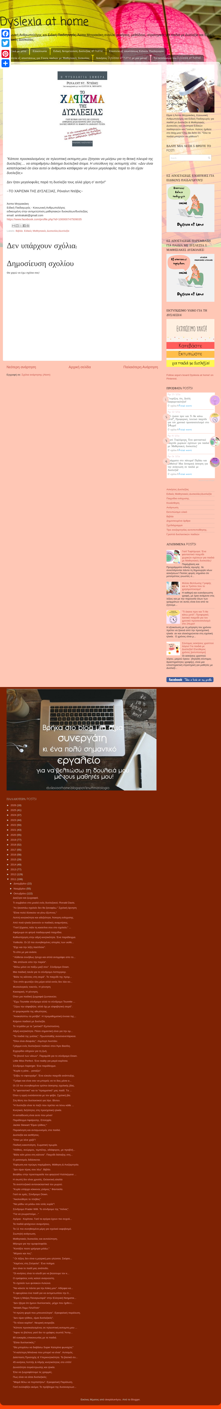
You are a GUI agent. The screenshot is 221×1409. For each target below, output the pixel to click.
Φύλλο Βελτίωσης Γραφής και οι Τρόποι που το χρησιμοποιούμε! (196, 586)
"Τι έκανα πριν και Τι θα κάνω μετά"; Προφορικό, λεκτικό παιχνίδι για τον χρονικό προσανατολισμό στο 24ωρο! (188, 420)
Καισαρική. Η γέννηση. (25, 991)
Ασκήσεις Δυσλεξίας (177, 489)
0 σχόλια (172, 405)
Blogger (135, 1399)
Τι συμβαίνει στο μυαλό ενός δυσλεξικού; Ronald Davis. (44, 902)
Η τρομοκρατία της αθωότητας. (30, 1011)
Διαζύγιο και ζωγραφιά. (26, 897)
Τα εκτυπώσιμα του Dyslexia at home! (177, 58)
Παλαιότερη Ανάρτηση (140, 367)
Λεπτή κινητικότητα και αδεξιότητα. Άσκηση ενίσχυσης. (43, 917)
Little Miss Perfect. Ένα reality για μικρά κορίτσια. (40, 1060)
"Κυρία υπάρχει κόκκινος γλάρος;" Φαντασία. (38, 1189)
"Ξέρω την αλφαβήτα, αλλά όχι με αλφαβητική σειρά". (43, 1006)
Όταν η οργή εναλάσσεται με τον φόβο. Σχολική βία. (42, 1095)
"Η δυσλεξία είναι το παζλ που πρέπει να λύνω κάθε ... (43, 1105)
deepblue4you (113, 1399)
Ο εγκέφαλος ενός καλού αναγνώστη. (34, 1278)
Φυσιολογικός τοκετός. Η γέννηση (32, 986)
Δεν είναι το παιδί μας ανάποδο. (31, 1268)
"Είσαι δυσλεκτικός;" (24, 1342)
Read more (185, 405)
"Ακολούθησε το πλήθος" (27, 1199)
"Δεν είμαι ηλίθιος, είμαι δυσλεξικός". (33, 1317)
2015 (14, 859)
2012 (14, 874)
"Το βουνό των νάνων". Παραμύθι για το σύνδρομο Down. (45, 1055)
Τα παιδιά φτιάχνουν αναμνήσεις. (31, 1224)
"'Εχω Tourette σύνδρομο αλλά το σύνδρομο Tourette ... (44, 1001)
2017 (14, 849)
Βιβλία (19, 230)
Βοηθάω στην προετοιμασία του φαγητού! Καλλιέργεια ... (45, 1174)
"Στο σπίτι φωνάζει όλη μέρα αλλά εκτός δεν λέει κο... (42, 981)
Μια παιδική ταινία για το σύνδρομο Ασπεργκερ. (39, 972)
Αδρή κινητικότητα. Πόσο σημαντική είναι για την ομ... (43, 1031)
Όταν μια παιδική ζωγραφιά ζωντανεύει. (35, 996)
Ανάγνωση (172, 507)
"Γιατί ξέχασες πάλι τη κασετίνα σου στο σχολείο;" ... (42, 927)
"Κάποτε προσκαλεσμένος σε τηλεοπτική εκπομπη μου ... (45, 1327)
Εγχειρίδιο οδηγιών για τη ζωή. (30, 1051)
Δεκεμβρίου (20, 883)
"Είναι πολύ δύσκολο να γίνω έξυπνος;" (35, 912)
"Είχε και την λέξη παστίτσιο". (29, 947)
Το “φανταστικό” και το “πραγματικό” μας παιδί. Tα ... (42, 1090)
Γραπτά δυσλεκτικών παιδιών (182, 534)
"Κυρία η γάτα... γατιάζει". (27, 1070)
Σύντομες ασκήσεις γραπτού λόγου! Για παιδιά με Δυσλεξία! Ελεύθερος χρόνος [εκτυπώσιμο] (198, 648)
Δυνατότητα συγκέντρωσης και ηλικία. (34, 1367)
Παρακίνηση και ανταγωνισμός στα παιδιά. (37, 1130)
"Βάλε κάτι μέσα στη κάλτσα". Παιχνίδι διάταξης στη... (43, 1154)
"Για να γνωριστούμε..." (26, 1214)
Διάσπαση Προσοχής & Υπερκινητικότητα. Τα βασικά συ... (45, 1357)
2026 (14, 805)
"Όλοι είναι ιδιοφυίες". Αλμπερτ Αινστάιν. (35, 1041)
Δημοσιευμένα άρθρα (178, 520)
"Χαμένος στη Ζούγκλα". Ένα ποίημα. (34, 1263)
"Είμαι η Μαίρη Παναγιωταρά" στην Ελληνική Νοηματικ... (44, 1298)
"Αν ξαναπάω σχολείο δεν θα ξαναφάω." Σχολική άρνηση (45, 907)
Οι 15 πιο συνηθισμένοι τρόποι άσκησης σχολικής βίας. (44, 1085)
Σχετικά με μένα (16, 51)
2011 (14, 879)
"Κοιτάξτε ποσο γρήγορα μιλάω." (31, 1248)
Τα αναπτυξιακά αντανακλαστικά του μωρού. (38, 1184)
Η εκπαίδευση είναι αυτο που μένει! (32, 1115)
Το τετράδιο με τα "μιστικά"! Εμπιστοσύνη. (36, 1026)
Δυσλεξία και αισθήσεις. (26, 1135)
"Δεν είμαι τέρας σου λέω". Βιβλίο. (32, 1169)
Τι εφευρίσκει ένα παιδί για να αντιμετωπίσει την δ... (42, 1293)
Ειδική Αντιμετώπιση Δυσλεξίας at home (78, 51)
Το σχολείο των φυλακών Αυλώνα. (32, 1283)
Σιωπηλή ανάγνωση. (24, 1233)
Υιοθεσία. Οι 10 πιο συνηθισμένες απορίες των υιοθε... (43, 942)
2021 (14, 829)
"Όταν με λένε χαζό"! (24, 1139)
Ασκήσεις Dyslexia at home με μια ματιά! (121, 58)
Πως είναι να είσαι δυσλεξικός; (30, 1377)
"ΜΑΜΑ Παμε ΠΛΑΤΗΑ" (26, 1307)
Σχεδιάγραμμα (174, 525)
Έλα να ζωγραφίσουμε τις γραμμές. (32, 1372)
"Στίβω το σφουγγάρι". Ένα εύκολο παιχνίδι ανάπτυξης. (44, 1075)
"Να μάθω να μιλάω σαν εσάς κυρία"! (34, 1204)
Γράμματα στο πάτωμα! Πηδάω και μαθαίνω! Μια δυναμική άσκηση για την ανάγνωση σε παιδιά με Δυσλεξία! (188, 465)
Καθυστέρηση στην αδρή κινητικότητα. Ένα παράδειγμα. (44, 937)
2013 (14, 869)
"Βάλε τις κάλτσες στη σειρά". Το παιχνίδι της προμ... (42, 976)
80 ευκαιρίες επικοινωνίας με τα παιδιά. (35, 1337)
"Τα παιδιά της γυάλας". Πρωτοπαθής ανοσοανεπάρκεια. (44, 1036)
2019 (14, 839)
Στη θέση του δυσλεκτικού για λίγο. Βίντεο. (36, 1100)
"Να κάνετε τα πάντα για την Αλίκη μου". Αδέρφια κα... (43, 1288)
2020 (14, 834)
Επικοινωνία (40, 51)
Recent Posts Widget (206, 480)
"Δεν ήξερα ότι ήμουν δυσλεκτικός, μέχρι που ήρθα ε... (43, 1303)
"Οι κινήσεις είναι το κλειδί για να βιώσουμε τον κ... (41, 1273)
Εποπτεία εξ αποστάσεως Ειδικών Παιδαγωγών (136, 51)
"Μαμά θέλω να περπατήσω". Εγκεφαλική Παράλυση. (43, 1382)
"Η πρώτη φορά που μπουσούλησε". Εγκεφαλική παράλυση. (47, 1312)
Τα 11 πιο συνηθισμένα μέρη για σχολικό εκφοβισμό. (42, 1228)
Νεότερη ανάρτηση (21, 367)
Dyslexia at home (44, 22)
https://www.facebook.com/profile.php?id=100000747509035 (44, 219)
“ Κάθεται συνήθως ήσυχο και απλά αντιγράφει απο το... (44, 957)
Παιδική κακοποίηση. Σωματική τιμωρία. (35, 1144)
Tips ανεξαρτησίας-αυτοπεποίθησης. (186, 529)
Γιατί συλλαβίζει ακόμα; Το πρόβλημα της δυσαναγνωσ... (44, 1387)
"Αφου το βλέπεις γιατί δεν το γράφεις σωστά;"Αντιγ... (43, 1332)
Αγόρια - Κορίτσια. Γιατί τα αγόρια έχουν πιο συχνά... (42, 1218)
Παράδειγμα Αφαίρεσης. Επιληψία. (32, 1120)
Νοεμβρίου (20, 888)
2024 (14, 815)
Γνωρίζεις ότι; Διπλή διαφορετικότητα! (179, 400)
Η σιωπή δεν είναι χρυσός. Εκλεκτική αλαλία (37, 1179)
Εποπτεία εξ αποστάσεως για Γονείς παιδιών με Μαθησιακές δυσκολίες (48, 58)
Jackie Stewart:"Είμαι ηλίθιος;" (30, 1125)
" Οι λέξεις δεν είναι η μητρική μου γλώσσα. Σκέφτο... (42, 1258)
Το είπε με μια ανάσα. (25, 952)
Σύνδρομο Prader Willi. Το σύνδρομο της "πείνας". (41, 1209)
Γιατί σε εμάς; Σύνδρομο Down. (30, 1194)
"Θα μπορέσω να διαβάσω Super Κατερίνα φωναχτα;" (43, 1347)
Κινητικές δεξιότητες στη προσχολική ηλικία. (37, 1110)
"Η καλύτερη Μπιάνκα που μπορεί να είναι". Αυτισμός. (43, 1352)
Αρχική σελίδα (80, 367)
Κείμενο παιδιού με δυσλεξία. (29, 1021)
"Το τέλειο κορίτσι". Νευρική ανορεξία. (34, 1322)
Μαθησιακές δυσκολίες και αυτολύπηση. (35, 1238)
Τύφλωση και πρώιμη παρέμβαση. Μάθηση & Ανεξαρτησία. (46, 1164)
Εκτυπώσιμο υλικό (176, 512)
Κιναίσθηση (172, 503)
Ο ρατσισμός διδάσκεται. (27, 1159)
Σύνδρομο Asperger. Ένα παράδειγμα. (34, 1065)
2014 (14, 864)
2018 (14, 844)
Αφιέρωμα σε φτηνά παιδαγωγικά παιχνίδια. (37, 932)
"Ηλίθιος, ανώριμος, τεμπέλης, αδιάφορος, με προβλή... (44, 1149)
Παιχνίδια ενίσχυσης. (178, 498)
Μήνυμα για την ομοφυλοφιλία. (30, 1243)
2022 (14, 825)
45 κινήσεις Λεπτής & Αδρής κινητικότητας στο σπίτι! (42, 1362)
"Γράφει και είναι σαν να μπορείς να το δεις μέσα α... (42, 1080)
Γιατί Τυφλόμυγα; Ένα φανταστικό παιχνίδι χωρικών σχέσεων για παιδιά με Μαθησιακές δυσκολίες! (188, 443)
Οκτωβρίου (20, 893)
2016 (14, 854)
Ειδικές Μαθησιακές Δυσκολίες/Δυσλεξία (46, 230)
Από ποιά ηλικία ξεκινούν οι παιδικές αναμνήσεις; (40, 922)
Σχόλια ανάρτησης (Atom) (36, 374)
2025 (14, 810)
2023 (14, 820)
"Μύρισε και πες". (23, 1253)
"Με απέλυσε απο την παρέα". (30, 962)
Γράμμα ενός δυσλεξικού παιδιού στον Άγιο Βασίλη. (42, 1046)
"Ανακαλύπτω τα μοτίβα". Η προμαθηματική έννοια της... (44, 1016)
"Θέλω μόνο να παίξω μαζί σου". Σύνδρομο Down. (41, 966)
